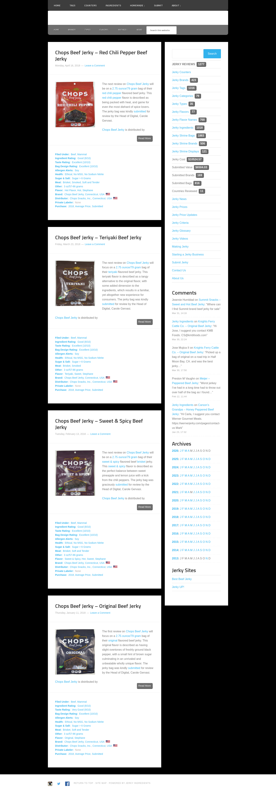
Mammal (82, 155)
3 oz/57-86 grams (73, 187)
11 (201, 191)
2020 (175, 501)
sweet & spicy (110, 462)
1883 (201, 136)
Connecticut (91, 195)
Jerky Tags (178, 88)
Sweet (77, 374)
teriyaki (112, 272)
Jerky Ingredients (138, 18)
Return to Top (83, 784)
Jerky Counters (181, 72)
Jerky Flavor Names (184, 120)
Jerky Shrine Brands (184, 144)
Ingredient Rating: (65, 159)
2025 (175, 459)
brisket (141, 462)
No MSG (78, 175)
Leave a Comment (95, 66)
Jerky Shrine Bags (183, 136)
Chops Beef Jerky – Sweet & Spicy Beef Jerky (99, 425)
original (113, 641)
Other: (58, 187)
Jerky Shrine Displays (185, 152)
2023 (175, 476)
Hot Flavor (70, 191)
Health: (59, 175)
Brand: (59, 195)
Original (69, 738)
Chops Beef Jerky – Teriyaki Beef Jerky (98, 238)
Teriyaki (69, 374)
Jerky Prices (179, 207)
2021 (175, 492)
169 (199, 175)
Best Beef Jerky (182, 579)
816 (197, 183)
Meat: (58, 183)
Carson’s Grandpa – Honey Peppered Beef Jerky (193, 410)
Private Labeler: (64, 203)
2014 (175, 550)
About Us (178, 278)
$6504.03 (201, 167)
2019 (175, 509)
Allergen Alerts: (64, 171)
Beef (73, 155)
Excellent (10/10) (81, 163)
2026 (175, 451)
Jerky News (179, 199)
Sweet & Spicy (72, 559)
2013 (175, 559)
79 (197, 96)
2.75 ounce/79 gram (124, 89)
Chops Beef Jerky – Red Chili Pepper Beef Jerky (101, 56)
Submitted (97, 207)
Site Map (101, 784)
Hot (79, 191)
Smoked (76, 183)
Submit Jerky (180, 263)
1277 (201, 64)
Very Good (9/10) (81, 710)
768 (202, 120)
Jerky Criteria (180, 223)
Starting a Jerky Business (188, 255)
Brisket (66, 183)
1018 (199, 128)
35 (191, 104)
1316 (191, 88)
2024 (175, 468)
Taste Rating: (63, 163)
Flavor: (59, 191)
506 (202, 144)
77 (193, 112)
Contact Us (179, 271)
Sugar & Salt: (63, 179)
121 (204, 152)
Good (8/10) (84, 159)
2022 (175, 484)
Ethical (68, 175)
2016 (175, 534)
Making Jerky (180, 247)
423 (193, 80)
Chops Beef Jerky (138, 84)
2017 (175, 526)
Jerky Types (179, 104)
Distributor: (61, 199)
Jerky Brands (180, 80)
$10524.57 (195, 160)
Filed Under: (62, 155)
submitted (140, 112)
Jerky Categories (182, 96)
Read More (144, 139)
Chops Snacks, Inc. (80, 199)
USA (101, 195)
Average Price (83, 207)
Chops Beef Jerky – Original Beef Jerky (98, 607)
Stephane (88, 191)
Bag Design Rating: (66, 167)
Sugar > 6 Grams (81, 179)
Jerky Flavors (180, 112)
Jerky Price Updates (184, 215)
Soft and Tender (91, 183)
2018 (71, 207)
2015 (175, 542)
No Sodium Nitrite (94, 175)
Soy (77, 171)
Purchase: (61, 207)
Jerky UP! (178, 587)
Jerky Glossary (181, 231)
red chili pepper (111, 93)
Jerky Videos (180, 239)
